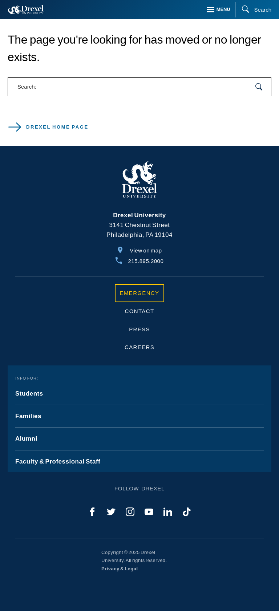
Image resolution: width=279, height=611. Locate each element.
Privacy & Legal (119, 568)
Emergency (139, 293)
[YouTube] (149, 512)
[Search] (253, 9)
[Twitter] (111, 512)
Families (28, 416)
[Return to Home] (26, 9)
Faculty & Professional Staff (57, 461)
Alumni (26, 438)
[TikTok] (186, 512)
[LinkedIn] (167, 512)
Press (139, 329)
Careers (139, 347)
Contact (139, 311)
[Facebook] (92, 512)
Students (29, 393)
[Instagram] (130, 512)
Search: (26, 87)
